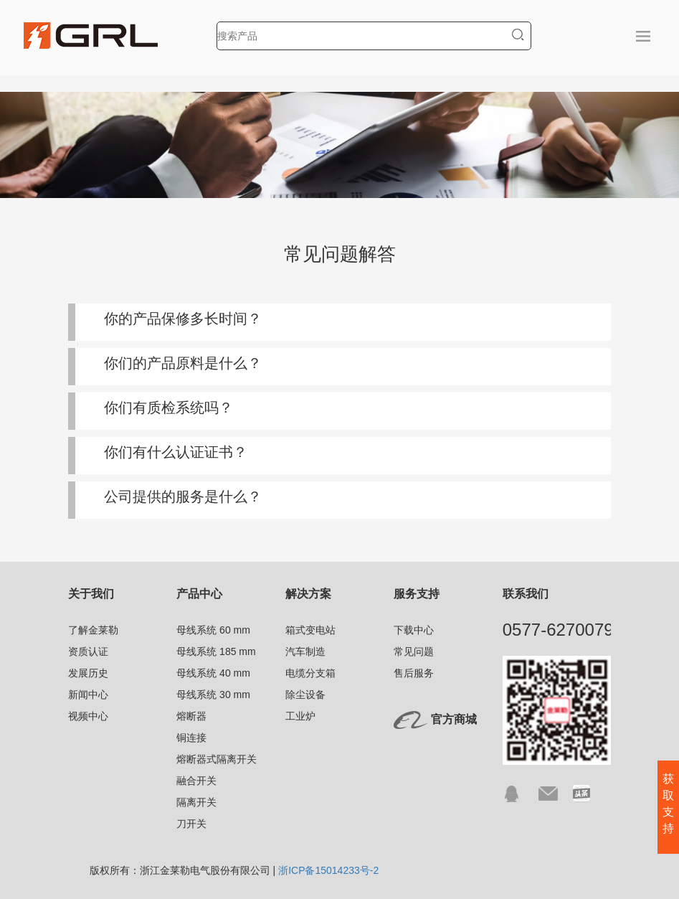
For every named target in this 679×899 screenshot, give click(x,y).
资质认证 (88, 651)
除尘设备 (305, 694)
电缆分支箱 (310, 673)
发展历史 (88, 673)
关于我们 (91, 594)
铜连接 (191, 737)
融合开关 (196, 780)
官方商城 (454, 719)
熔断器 (191, 716)
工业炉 (300, 716)
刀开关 (191, 823)
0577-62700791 (563, 629)
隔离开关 (196, 802)
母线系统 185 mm (215, 651)
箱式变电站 (310, 630)
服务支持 (417, 594)
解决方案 (308, 594)
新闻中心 (88, 694)
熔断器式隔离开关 (216, 759)
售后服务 (414, 673)
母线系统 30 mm (213, 694)
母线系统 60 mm (213, 630)
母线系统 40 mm (213, 673)
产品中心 (199, 594)
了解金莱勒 (93, 630)
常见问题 (414, 651)
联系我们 (526, 594)
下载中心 (414, 630)
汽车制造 (305, 651)
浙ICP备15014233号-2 (328, 870)
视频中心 (88, 716)
